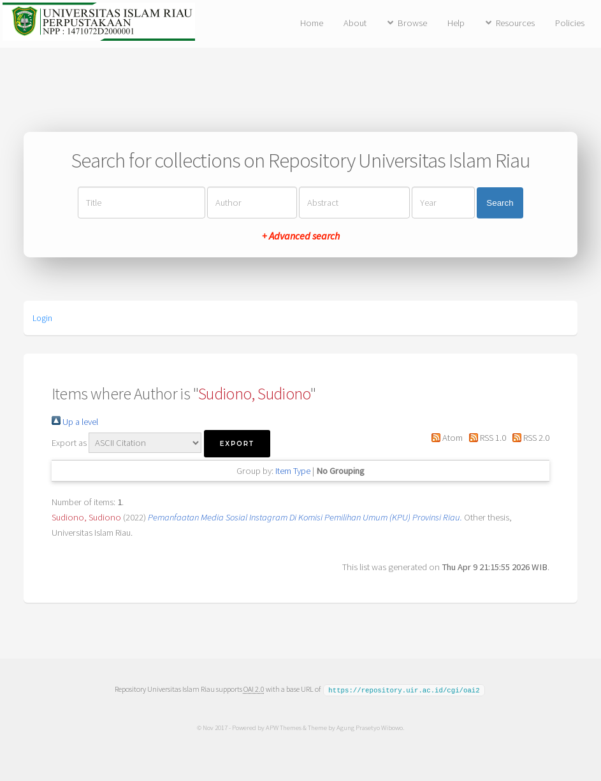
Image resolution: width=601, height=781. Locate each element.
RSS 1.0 (485, 437)
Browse (412, 23)
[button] (237, 443)
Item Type (292, 470)
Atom (444, 437)
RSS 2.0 (528, 437)
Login (42, 318)
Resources (515, 23)
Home (311, 23)
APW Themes (283, 726)
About (355, 23)
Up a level (75, 421)
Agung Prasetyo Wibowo (370, 726)
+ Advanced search (301, 235)
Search (499, 203)
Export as (69, 442)
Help (456, 23)
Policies (569, 23)
